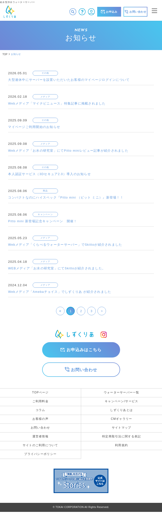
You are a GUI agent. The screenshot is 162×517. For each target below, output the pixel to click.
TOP (5, 54)
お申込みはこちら (84, 351)
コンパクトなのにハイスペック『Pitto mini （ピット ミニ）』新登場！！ (66, 199)
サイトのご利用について (40, 450)
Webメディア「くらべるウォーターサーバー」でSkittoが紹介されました (65, 246)
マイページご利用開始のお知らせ (34, 127)
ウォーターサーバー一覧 (121, 395)
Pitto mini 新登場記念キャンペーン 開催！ (43, 222)
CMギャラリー (121, 422)
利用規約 (121, 450)
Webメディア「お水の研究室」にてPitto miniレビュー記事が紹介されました (68, 151)
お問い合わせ (84, 371)
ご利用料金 (40, 404)
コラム (40, 413)
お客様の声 (40, 422)
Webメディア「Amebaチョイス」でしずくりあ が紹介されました (60, 293)
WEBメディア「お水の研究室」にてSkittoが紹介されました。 (57, 270)
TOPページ (40, 395)
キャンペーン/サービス (121, 404)
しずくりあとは (121, 413)
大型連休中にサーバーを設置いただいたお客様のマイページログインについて (69, 80)
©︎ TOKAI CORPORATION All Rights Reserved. (81, 512)
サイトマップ (121, 431)
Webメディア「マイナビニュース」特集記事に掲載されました (57, 104)
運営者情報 (40, 441)
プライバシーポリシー (40, 459)
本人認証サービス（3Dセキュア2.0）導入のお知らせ (49, 175)
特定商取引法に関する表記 (121, 441)
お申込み (109, 11)
